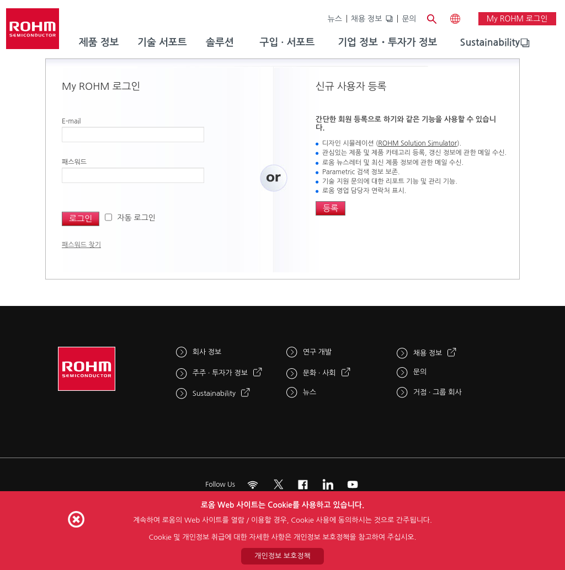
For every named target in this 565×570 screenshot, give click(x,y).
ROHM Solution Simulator (417, 143)
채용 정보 (366, 19)
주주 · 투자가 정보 (220, 373)
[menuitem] (490, 43)
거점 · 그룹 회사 (437, 392)
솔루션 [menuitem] (220, 42)
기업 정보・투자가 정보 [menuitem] (387, 42)
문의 (409, 19)
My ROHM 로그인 (517, 19)
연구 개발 (317, 352)
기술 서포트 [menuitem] (162, 42)
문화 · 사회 (319, 373)
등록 (330, 208)
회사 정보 (207, 352)
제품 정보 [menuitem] (99, 42)
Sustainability (490, 42)
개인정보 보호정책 (282, 556)
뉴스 (335, 19)
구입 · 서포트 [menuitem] (287, 42)
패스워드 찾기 (81, 244)
